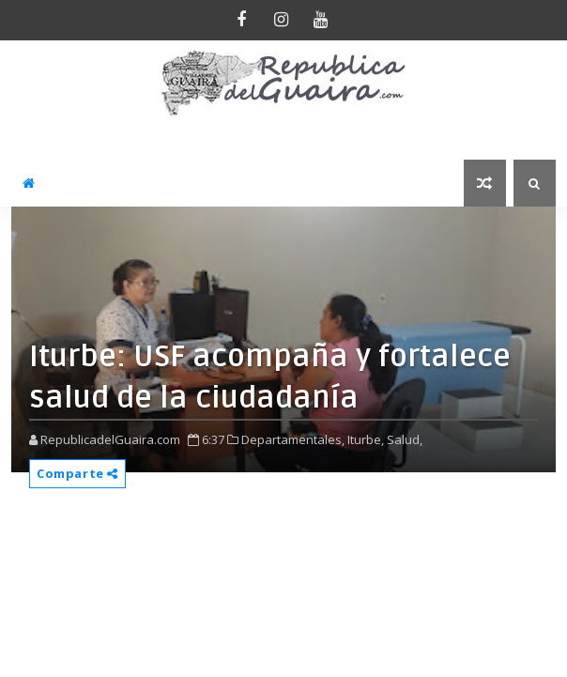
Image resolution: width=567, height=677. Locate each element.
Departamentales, (293, 439)
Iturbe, (365, 439)
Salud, (404, 439)
